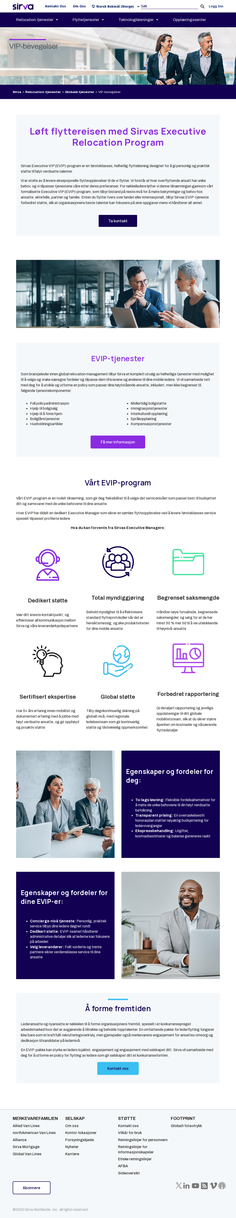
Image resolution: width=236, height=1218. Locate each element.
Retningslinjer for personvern (143, 1140)
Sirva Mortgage (26, 1147)
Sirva (17, 92)
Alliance (20, 1140)
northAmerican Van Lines (34, 1133)
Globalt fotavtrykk (186, 1126)
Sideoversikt (129, 1173)
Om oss (72, 1126)
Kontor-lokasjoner (81, 1133)
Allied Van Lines (26, 1126)
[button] (116, 6)
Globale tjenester (79, 92)
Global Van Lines (27, 1154)
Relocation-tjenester (43, 92)
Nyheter (72, 1147)
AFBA (123, 1166)
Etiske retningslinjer (135, 1159)
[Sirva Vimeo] (213, 1185)
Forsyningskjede (79, 1140)
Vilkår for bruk (130, 1133)
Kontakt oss (128, 1126)
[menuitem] (41, 19)
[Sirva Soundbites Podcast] (222, 1185)
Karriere (72, 1154)
